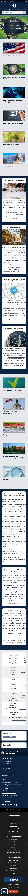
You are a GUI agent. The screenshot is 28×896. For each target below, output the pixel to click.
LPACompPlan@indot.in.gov (9, 553)
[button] (26, 1)
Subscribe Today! (14, 320)
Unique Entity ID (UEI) (14, 267)
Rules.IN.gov (5, 770)
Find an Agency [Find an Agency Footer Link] (13, 826)
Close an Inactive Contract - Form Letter (14, 596)
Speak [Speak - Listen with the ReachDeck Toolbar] (13, 891)
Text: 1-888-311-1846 (13, 831)
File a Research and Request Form (10, 795)
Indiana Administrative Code (13, 871)
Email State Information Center (13, 820)
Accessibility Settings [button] (13, 884)
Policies (13, 844)
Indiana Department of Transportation (14, 9)
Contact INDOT (5, 790)
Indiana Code (13, 868)
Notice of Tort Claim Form (8, 766)
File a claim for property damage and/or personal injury (12, 785)
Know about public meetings (9, 797)
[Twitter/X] (6, 805)
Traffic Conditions (6, 761)
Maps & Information (13, 860)
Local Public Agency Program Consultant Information (14, 206)
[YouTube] (11, 805)
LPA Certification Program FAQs (14, 638)
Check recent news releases (9, 793)
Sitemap (13, 847)
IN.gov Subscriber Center (8, 775)
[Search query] (13, 12)
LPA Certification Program (14, 633)
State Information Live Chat (13, 818)
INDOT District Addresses (19, 720)
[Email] (14, 805)
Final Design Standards (14, 636)
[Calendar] (16, 805)
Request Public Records (8, 788)
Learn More (14, 218)
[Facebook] (3, 805)
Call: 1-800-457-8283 (13, 828)
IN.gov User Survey (13, 839)
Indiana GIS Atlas (6, 768)
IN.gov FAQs (13, 849)
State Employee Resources (13, 852)
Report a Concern (6, 763)
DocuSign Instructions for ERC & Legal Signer (14, 260)
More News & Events (9, 737)
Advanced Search (13, 841)
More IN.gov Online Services (9, 773)
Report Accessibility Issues (13, 887)
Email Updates (13, 865)
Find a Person (13, 823)
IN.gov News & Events (13, 863)
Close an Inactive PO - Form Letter (14, 594)
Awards (13, 873)
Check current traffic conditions (10, 782)
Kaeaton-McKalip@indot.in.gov (10, 559)
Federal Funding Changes (14, 603)
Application (6, 640)
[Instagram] (8, 805)
